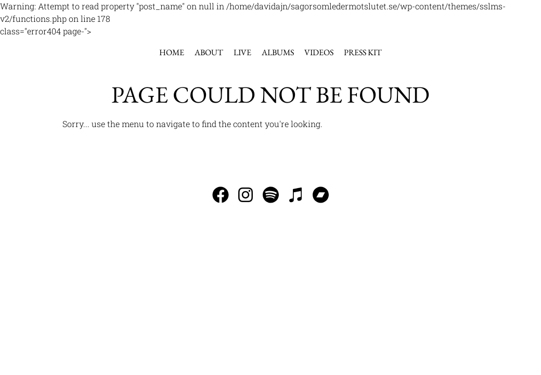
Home (171, 52)
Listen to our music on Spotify (270, 194)
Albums (278, 52)
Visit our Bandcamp (320, 194)
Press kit (363, 52)
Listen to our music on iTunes (295, 194)
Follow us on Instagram (245, 194)
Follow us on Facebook (220, 194)
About (209, 52)
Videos (318, 52)
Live (242, 52)
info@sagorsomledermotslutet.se (271, 168)
